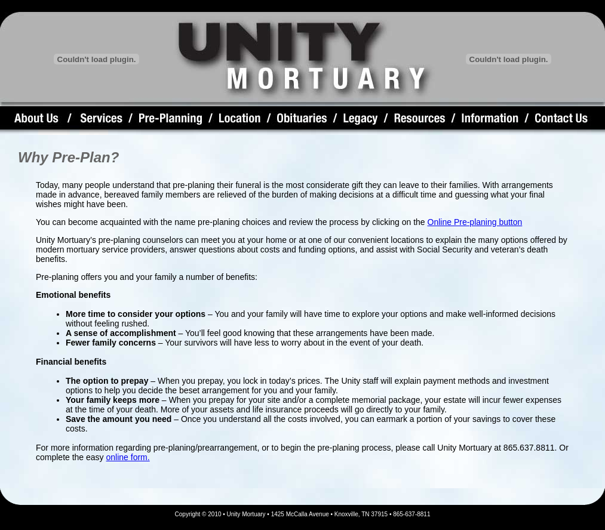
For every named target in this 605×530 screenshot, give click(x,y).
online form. (128, 457)
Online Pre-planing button (475, 222)
